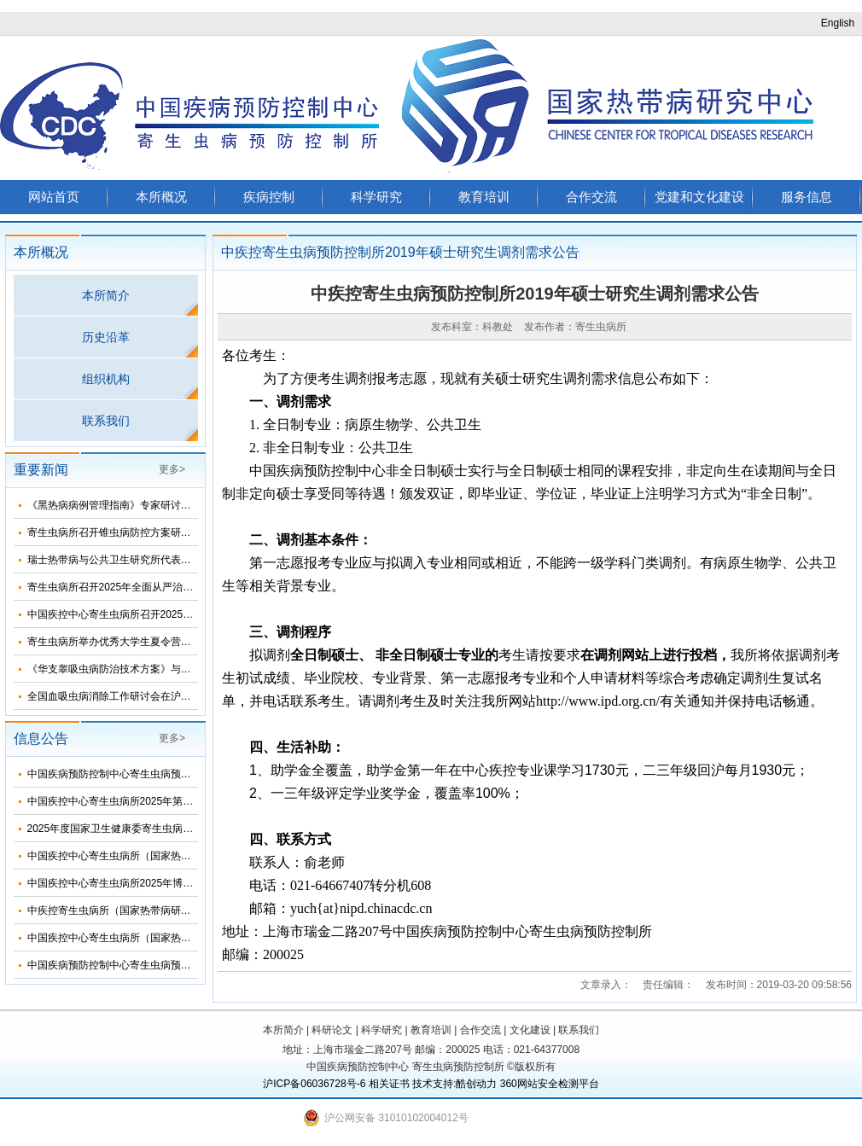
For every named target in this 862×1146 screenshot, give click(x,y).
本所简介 (106, 295)
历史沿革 (106, 337)
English (837, 23)
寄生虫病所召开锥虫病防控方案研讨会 (114, 532)
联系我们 (106, 421)
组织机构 (106, 379)
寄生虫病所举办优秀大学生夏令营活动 (114, 642)
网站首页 (53, 196)
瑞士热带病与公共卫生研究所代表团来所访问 (129, 560)
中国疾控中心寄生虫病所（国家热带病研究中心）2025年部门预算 (177, 856)
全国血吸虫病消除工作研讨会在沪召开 (114, 696)
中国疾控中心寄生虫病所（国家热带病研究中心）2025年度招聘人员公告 (192, 938)
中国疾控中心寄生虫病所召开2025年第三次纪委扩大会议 (156, 614)
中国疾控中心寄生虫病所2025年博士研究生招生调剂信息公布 (166, 883)
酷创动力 (476, 1084)
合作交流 (591, 196)
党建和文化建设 (699, 196)
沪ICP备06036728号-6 (314, 1084)
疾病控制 (268, 196)
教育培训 (484, 196)
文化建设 (530, 1030)
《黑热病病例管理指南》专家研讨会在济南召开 (134, 505)
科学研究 (376, 196)
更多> (172, 469)
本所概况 (161, 196)
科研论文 (332, 1030)
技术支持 (432, 1084)
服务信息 (806, 196)
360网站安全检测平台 (549, 1084)
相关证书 (389, 1084)
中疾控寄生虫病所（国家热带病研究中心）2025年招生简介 (161, 910)
